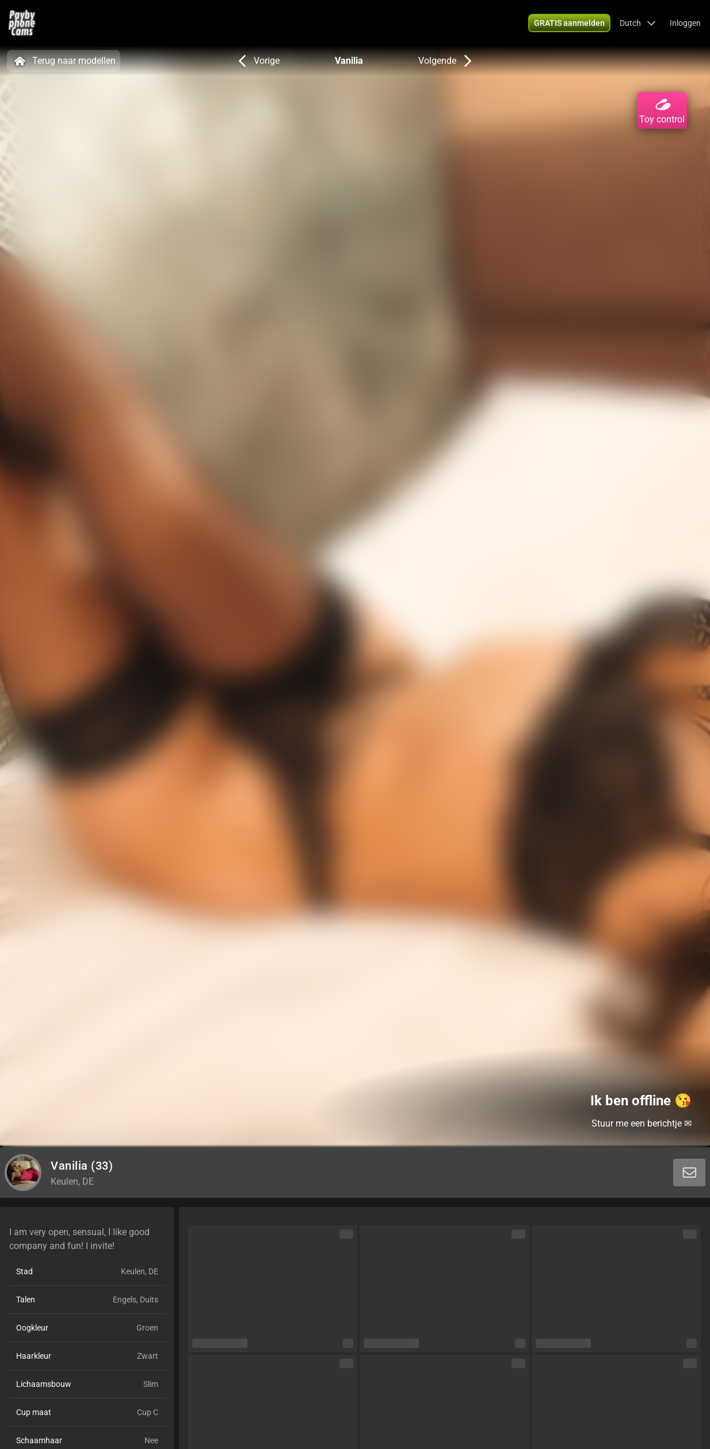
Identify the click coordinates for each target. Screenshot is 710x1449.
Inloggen (685, 23)
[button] (638, 23)
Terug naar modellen (64, 61)
